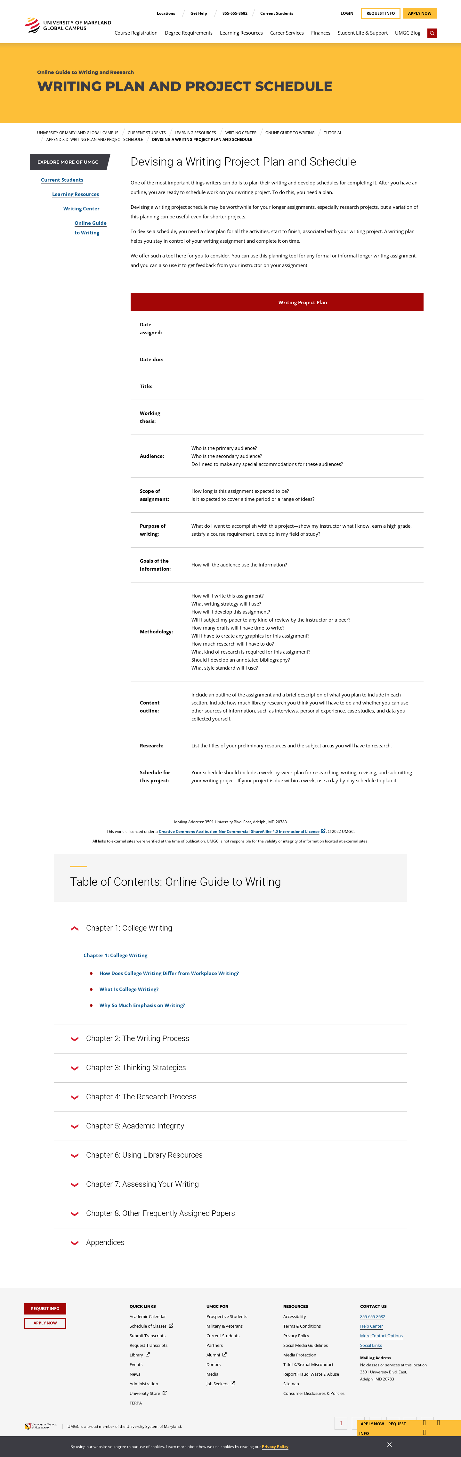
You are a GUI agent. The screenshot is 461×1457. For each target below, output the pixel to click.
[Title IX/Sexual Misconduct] (308, 1364)
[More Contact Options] (381, 1336)
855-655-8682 (234, 13)
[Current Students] (222, 1336)
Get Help (199, 13)
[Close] (389, 1445)
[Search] (432, 33)
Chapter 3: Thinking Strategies (128, 1068)
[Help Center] (371, 1326)
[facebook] (343, 1421)
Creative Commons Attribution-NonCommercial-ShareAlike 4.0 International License (239, 831)
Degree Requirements (189, 32)
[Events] (136, 1364)
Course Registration (136, 32)
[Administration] (144, 1384)
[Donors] (213, 1364)
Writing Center (81, 208)
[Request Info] (45, 1309)
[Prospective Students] (226, 1316)
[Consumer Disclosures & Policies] (313, 1393)
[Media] (212, 1374)
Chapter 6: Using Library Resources (137, 1155)
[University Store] (148, 1393)
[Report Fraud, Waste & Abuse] (311, 1374)
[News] (135, 1374)
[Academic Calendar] (148, 1316)
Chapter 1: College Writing (121, 928)
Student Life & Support (363, 32)
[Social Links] (371, 1345)
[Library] (140, 1355)
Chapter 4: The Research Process (134, 1097)
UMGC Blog (407, 32)
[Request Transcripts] (148, 1345)
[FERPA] (136, 1403)
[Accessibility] (294, 1316)
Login (347, 13)
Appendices (98, 1243)
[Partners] (214, 1345)
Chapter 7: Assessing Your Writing (135, 1185)
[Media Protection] (299, 1355)
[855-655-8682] (372, 1316)
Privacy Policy (275, 1446)
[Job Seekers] (221, 1384)
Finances (320, 32)
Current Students (276, 13)
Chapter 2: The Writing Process (130, 1039)
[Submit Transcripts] (148, 1336)
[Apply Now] (45, 1323)
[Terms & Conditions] (302, 1326)
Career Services (287, 32)
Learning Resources (241, 32)
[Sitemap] (291, 1384)
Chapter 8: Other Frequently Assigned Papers (153, 1214)
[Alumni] (216, 1355)
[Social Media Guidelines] (305, 1345)
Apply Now (373, 1424)
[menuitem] (136, 35)
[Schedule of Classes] (152, 1326)
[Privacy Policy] (296, 1336)
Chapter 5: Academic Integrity (127, 1126)
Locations (166, 13)
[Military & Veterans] (224, 1326)
